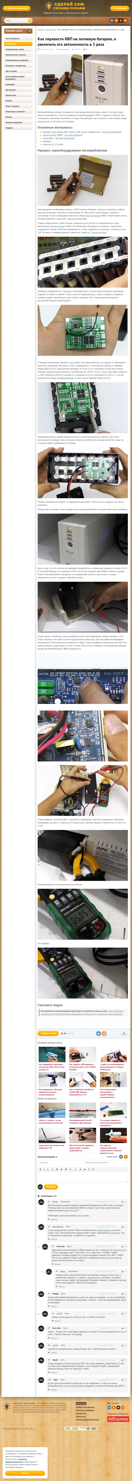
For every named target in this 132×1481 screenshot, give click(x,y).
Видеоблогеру (81, 1413)
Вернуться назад (48, 1033)
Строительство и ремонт (16, 55)
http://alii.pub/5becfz (73, 135)
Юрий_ (55, 1201)
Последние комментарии (85, 1410)
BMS (46, 369)
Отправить (51, 1187)
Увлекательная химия (15, 49)
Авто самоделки (12, 38)
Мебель (9, 100)
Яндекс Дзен (81, 1404)
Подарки (9, 128)
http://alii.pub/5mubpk (65, 138)
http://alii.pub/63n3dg (111, 132)
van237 (59, 1313)
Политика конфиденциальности (87, 1419)
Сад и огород (11, 71)
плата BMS (48, 138)
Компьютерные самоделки (17, 60)
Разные (9, 117)
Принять (25, 1473)
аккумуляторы (49, 135)
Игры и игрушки (12, 106)
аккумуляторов (93, 216)
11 (87, 49)
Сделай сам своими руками (66, 6)
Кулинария (10, 84)
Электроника (11, 44)
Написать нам (81, 1416)
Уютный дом (11, 95)
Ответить (54, 1219)
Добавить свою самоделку (85, 1407)
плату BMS (74, 362)
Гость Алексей (58, 1226)
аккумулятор (44, 121)
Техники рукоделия (14, 122)
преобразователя (65, 378)
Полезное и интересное (16, 65)
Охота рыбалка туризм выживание (15, 77)
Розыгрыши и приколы (15, 111)
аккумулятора (119, 1250)
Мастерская (10, 90)
